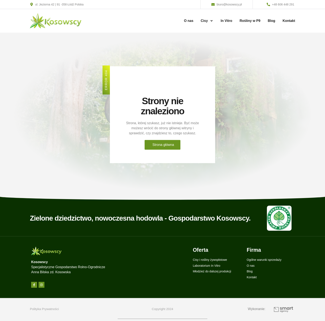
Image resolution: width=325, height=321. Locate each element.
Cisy (207, 21)
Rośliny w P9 (250, 21)
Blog (271, 21)
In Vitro (226, 21)
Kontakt (288, 21)
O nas (188, 21)
